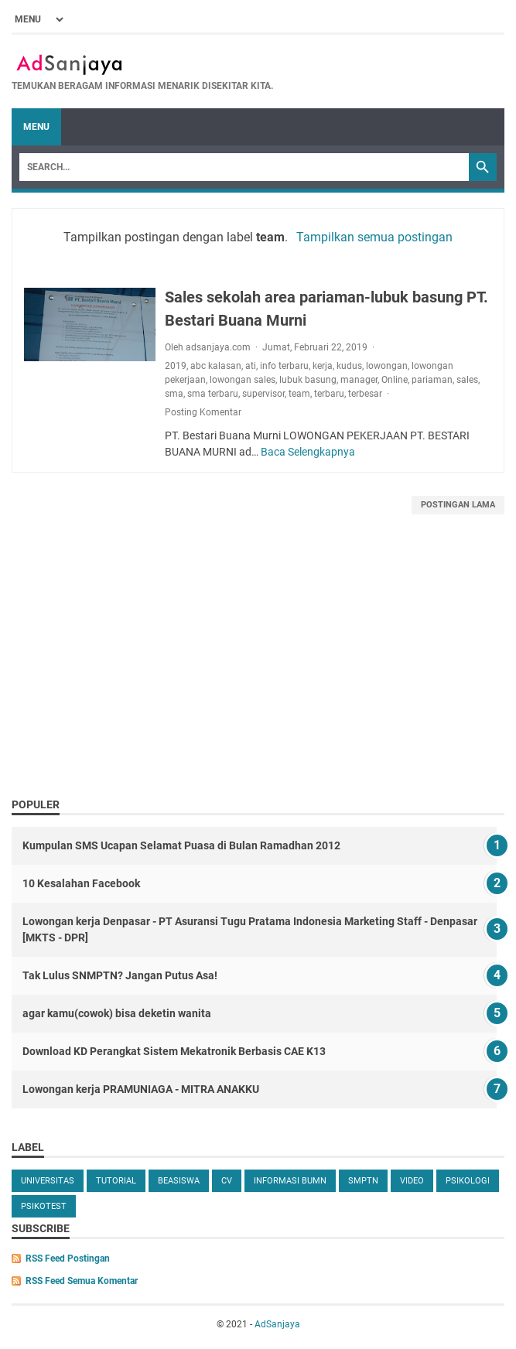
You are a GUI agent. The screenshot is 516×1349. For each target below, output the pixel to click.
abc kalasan (215, 365)
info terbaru (284, 365)
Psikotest (44, 1206)
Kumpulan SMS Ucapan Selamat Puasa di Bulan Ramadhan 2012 (181, 845)
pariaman (432, 379)
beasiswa (179, 1181)
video (412, 1181)
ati (250, 365)
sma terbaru (212, 393)
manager (359, 379)
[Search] (244, 167)
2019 (175, 365)
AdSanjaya (277, 1324)
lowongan (387, 365)
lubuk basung (308, 379)
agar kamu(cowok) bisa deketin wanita (116, 1013)
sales (467, 379)
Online (394, 379)
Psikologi (468, 1181)
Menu (36, 126)
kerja (323, 365)
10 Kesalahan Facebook (81, 883)
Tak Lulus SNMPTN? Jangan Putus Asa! (119, 975)
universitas (47, 1181)
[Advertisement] (258, 673)
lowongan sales (242, 379)
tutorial (116, 1181)
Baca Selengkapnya (308, 452)
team (299, 393)
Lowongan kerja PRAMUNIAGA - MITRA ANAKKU (140, 1089)
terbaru (329, 393)
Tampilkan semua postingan (374, 237)
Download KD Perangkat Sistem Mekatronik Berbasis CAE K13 (174, 1051)
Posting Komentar (203, 412)
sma (174, 393)
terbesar (365, 393)
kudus (349, 365)
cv (226, 1181)
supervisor (263, 393)
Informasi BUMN (290, 1181)
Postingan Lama (458, 505)
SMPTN (363, 1181)
